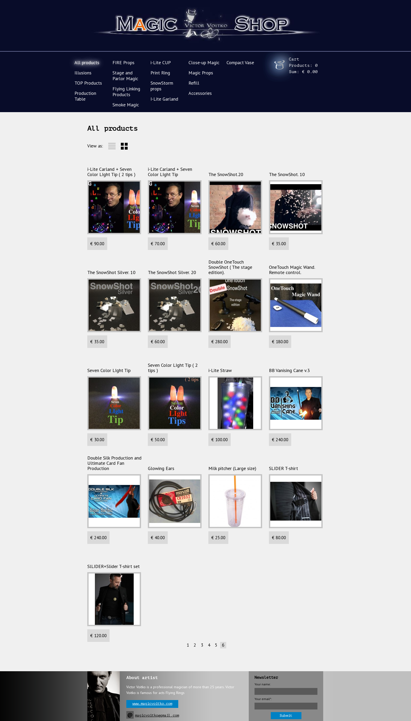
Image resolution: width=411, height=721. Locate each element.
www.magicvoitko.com (152, 704)
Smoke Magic (125, 105)
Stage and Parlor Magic (125, 75)
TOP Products (88, 83)
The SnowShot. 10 (287, 174)
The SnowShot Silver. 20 (172, 272)
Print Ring (160, 73)
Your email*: (263, 699)
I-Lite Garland (164, 99)
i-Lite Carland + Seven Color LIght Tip (170, 172)
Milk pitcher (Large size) (232, 468)
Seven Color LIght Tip (109, 370)
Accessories (200, 93)
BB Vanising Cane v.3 (289, 370)
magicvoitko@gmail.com (157, 715)
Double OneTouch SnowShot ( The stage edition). (230, 267)
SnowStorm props (161, 86)
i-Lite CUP (160, 62)
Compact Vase (240, 62)
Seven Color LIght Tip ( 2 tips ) (173, 368)
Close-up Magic (203, 62)
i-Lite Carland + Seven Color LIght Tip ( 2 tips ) (111, 172)
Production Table (85, 96)
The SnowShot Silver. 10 (111, 272)
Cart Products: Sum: (303, 65)
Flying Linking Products (126, 91)
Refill (193, 83)
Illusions (82, 73)
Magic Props (200, 73)
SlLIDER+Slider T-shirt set (113, 566)
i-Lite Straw (220, 370)
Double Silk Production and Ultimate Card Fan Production (114, 463)
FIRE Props (123, 62)
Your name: (263, 684)
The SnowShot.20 (225, 174)
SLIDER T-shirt (283, 468)
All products (86, 62)
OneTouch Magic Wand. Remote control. (292, 270)
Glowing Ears (161, 468)
